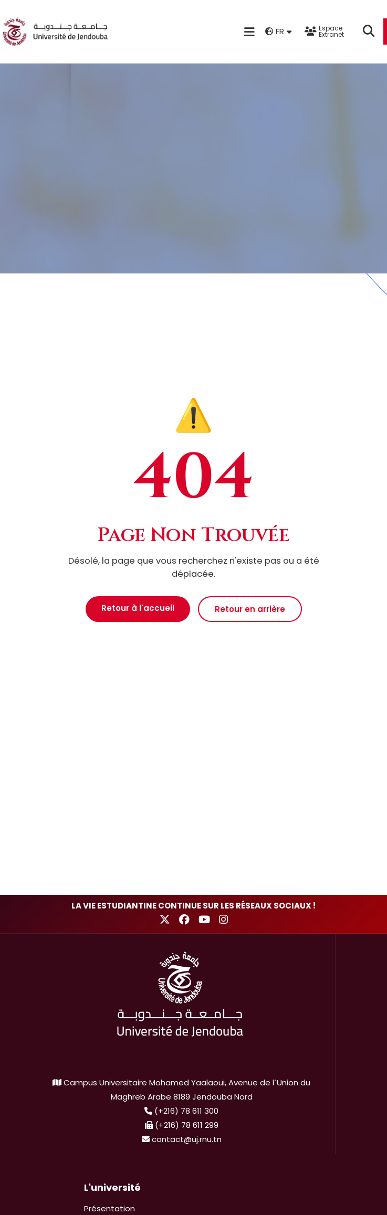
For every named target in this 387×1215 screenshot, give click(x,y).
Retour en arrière (250, 609)
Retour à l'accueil (137, 608)
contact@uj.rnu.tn (187, 1139)
